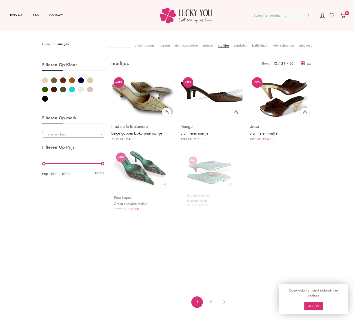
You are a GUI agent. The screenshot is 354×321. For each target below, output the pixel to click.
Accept (341, 306)
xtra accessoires (186, 45)
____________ (119, 45)
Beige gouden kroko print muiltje (136, 133)
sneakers (305, 45)
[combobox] (73, 134)
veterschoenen (283, 45)
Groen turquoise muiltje (132, 200)
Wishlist (332, 15)
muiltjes (223, 45)
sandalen (241, 45)
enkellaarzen (144, 45)
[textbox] (73, 134)
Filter (99, 173)
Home (46, 44)
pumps (208, 45)
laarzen (164, 45)
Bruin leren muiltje (194, 133)
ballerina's (260, 45)
